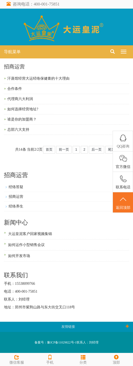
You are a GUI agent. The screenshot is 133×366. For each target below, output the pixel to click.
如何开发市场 (19, 256)
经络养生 (16, 206)
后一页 (96, 149)
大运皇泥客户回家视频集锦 (30, 234)
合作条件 (14, 89)
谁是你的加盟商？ (22, 119)
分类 (83, 358)
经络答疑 (16, 187)
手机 (49, 358)
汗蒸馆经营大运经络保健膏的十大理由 (38, 78)
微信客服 (16, 358)
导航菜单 (12, 52)
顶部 (116, 358)
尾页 (111, 149)
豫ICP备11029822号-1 (61, 342)
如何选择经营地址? (22, 109)
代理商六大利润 (20, 99)
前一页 (64, 149)
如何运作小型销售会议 (26, 245)
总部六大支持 (18, 130)
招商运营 (16, 197)
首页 (49, 149)
